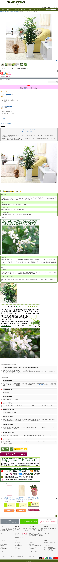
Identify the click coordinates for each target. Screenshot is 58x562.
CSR (1, 542)
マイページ (23, 9)
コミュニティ (2, 551)
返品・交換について (33, 548)
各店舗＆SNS (2, 547)
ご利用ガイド (35, 535)
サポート (31, 540)
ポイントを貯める (18, 548)
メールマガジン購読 (18, 545)
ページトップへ (56, 516)
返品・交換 (32, 526)
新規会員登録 (17, 542)
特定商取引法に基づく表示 (21, 556)
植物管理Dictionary (3, 544)
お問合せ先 (46, 526)
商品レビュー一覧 (18, 547)
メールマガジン (26, 88)
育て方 (9, 9)
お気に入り (16, 9)
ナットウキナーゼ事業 (4, 548)
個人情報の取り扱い (31, 556)
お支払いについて (32, 547)
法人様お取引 (37, 9)
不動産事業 (2, 549)
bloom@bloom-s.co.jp (52, 548)
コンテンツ (3, 540)
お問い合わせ (46, 528)
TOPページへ (2, 11)
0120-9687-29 (52, 530)
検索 (57, 9)
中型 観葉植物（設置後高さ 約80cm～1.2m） (12, 11)
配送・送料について (33, 544)
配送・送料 (17, 526)
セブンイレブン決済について (34, 551)
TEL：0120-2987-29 (40, 384)
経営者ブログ (2, 545)
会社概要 (45, 540)
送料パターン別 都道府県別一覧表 (35, 545)
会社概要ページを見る (5, 556)
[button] (1, 498)
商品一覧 (2, 9)
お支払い (2, 526)
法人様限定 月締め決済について (35, 549)
